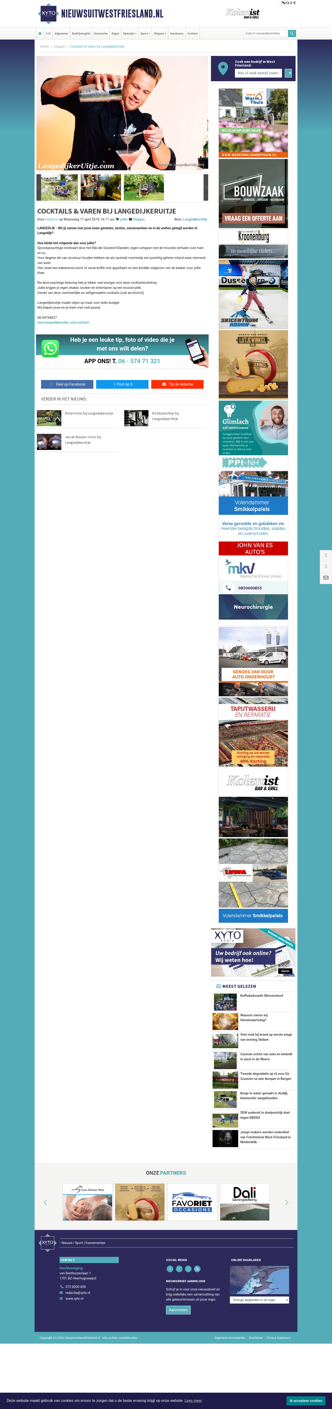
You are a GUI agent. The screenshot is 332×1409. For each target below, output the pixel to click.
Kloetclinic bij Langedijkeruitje (89, 413)
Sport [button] (144, 33)
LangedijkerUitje (195, 219)
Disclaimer (256, 1379)
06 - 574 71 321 (139, 361)
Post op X (122, 384)
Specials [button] (128, 33)
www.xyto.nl (74, 1340)
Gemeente (101, 33)
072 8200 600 (75, 1329)
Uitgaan (59, 47)
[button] (38, 187)
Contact (192, 33)
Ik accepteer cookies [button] (306, 1401)
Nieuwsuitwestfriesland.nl (112, 13)
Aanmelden (178, 1352)
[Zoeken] (292, 33)
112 (48, 33)
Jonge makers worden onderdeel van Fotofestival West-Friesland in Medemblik (265, 1166)
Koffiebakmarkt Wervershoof (261, 996)
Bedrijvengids (81, 33)
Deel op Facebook (67, 384)
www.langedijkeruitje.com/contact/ (63, 323)
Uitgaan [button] (159, 33)
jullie (123, 219)
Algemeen (61, 33)
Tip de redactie (177, 384)
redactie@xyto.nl (77, 1335)
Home (44, 47)
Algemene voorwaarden (229, 1379)
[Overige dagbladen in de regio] (259, 1318)
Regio (115, 33)
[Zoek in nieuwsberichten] (265, 33)
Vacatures (177, 33)
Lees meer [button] (193, 1401)
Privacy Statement (279, 1379)
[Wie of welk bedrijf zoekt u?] (258, 73)
